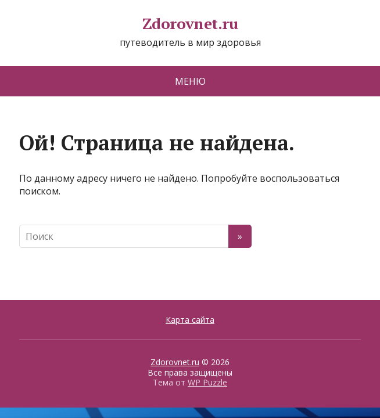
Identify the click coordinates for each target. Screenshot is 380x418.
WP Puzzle (207, 382)
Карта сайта (190, 319)
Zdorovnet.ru (190, 23)
